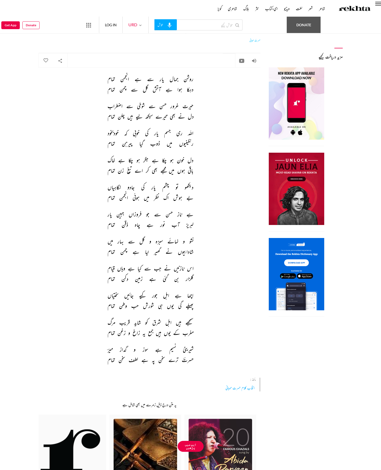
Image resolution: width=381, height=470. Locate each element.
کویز (219, 8)
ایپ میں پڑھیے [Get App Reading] (190, 446)
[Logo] (354, 9)
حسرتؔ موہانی (254, 40)
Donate (303, 25)
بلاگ (246, 8)
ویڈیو (287, 8)
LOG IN (111, 25)
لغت (299, 8)
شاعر (322, 8)
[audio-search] (165, 24)
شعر (310, 8)
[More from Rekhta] (88, 25)
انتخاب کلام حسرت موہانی (240, 387)
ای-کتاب (271, 8)
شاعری (232, 8)
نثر (257, 8)
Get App (10, 25)
